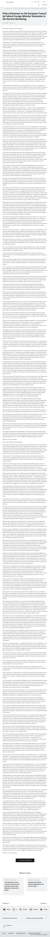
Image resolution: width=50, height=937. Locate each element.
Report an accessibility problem (34, 933)
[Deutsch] (41, 1)
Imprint (4, 933)
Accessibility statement (20, 933)
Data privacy (11, 933)
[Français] (46, 1)
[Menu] (44, 4)
